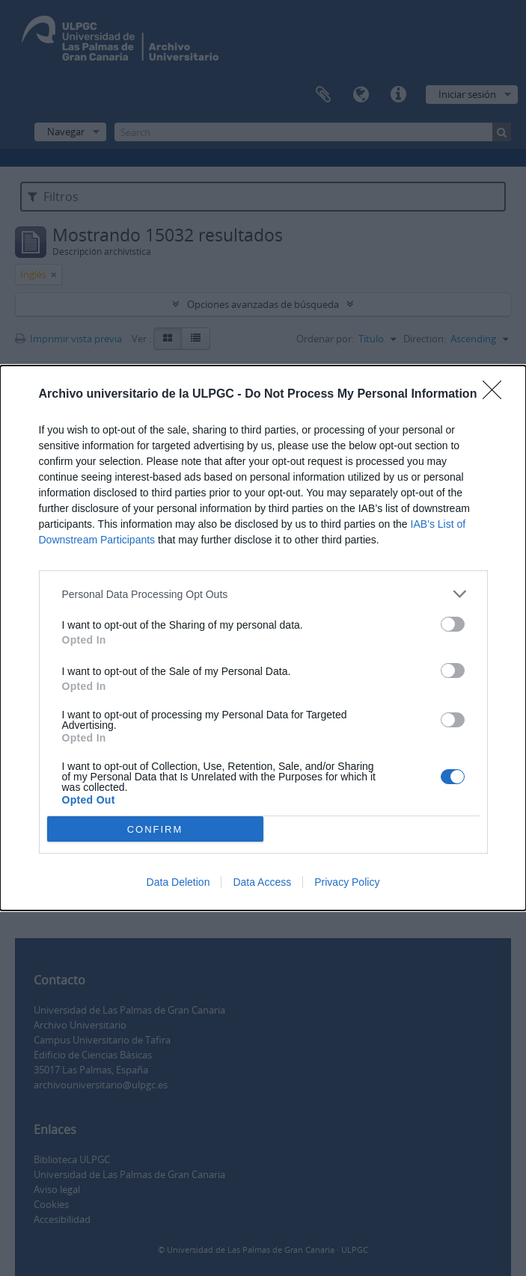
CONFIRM (155, 828)
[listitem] (263, 594)
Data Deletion (178, 882)
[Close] (497, 394)
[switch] (453, 624)
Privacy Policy (346, 882)
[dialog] (263, 638)
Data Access (262, 882)
